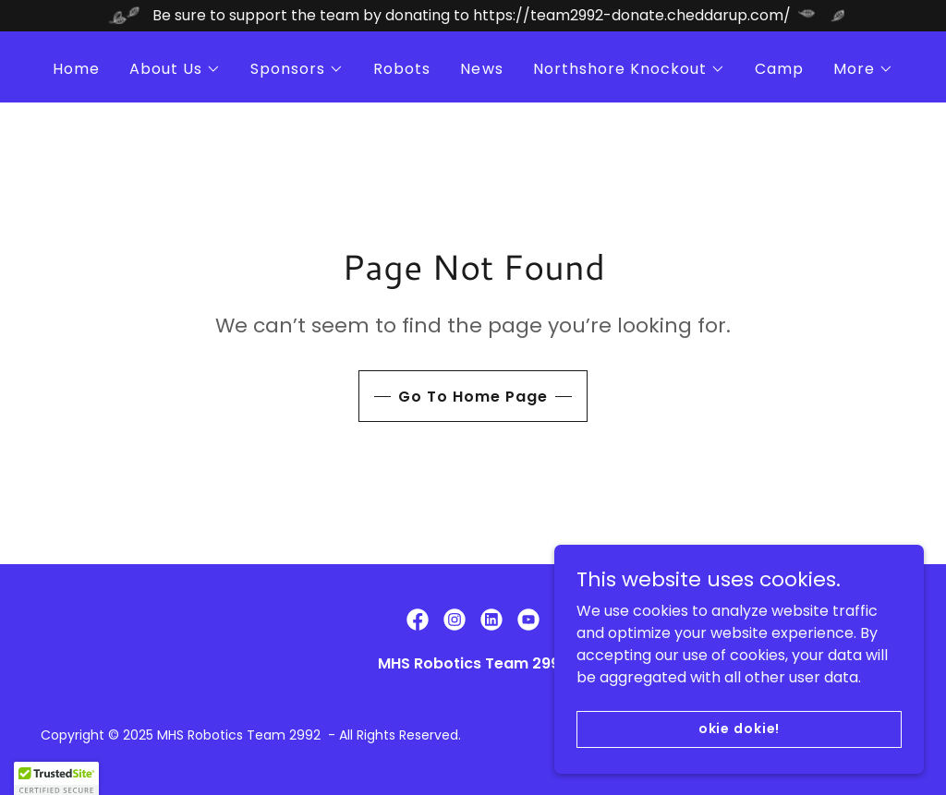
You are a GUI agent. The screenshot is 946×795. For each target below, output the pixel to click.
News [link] (481, 68)
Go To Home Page (473, 396)
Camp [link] (779, 68)
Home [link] (76, 68)
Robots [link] (402, 68)
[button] (175, 69)
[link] (417, 619)
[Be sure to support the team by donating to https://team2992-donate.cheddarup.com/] (473, 16)
